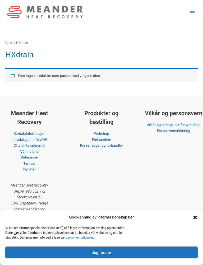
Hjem (9, 43)
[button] (195, 217)
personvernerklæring (80, 237)
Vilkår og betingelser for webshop (173, 125)
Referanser (29, 157)
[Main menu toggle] (192, 12)
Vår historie (29, 151)
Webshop (101, 133)
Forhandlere (101, 139)
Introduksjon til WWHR (29, 139)
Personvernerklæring (173, 130)
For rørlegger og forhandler (101, 145)
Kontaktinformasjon (29, 133)
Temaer (29, 163)
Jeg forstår (101, 252)
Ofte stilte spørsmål (29, 145)
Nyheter (29, 169)
